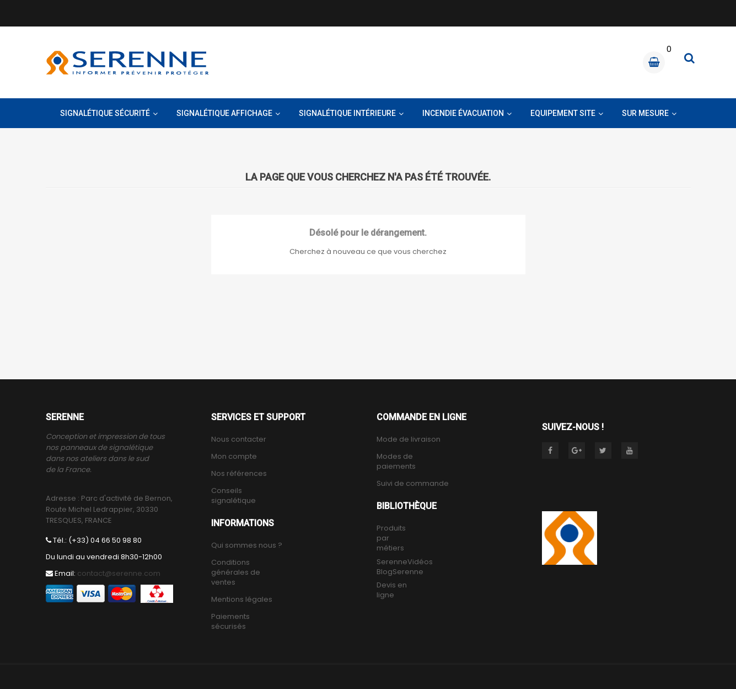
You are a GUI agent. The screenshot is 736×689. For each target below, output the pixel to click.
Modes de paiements (396, 461)
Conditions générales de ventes (235, 572)
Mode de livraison (408, 439)
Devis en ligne (392, 590)
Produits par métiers (391, 538)
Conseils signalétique (233, 496)
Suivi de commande (413, 484)
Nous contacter (238, 439)
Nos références (239, 474)
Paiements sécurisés (230, 622)
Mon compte (234, 457)
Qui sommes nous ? (246, 545)
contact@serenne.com (118, 573)
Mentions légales (241, 600)
